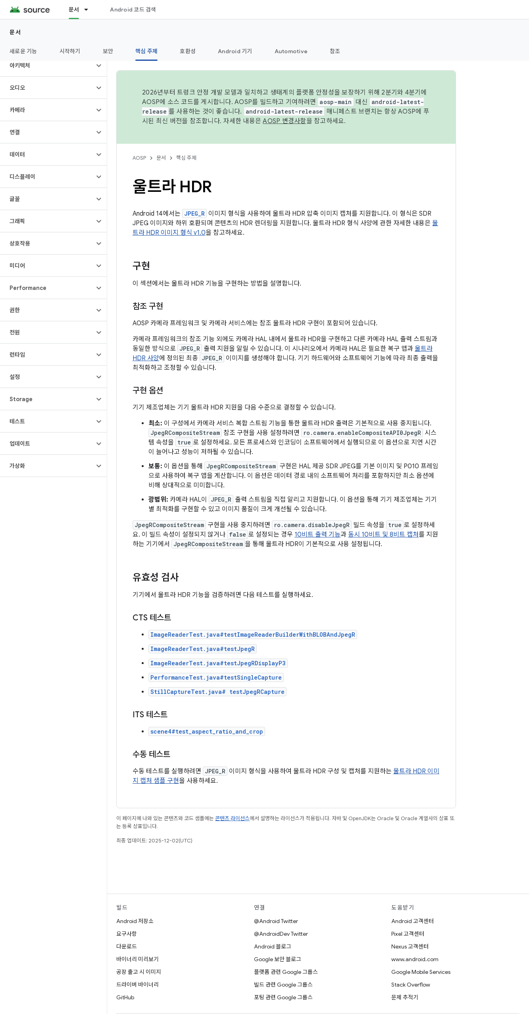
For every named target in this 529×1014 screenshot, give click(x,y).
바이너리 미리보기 (137, 959)
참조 (335, 51)
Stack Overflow (410, 984)
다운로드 (126, 946)
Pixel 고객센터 (407, 933)
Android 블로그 (272, 946)
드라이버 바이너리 (137, 984)
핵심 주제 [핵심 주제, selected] (146, 51)
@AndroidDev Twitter (281, 933)
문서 (15, 32)
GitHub (125, 997)
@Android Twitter (276, 921)
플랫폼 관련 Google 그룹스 (286, 971)
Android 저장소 (135, 921)
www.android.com (415, 959)
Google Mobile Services (420, 971)
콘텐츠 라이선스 (232, 818)
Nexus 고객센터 (410, 946)
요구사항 (126, 933)
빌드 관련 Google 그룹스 (283, 984)
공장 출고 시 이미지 (138, 971)
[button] (47, 65)
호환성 (188, 51)
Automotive (291, 51)
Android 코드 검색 (133, 9)
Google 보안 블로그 (277, 959)
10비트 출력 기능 (317, 535)
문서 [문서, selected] (74, 9)
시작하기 (70, 51)
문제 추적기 (404, 997)
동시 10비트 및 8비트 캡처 (383, 535)
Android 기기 (235, 51)
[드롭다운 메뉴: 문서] (89, 9)
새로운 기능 (23, 51)
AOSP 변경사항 (284, 121)
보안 (108, 51)
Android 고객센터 (412, 921)
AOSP (139, 158)
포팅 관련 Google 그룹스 (283, 997)
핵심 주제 (186, 158)
